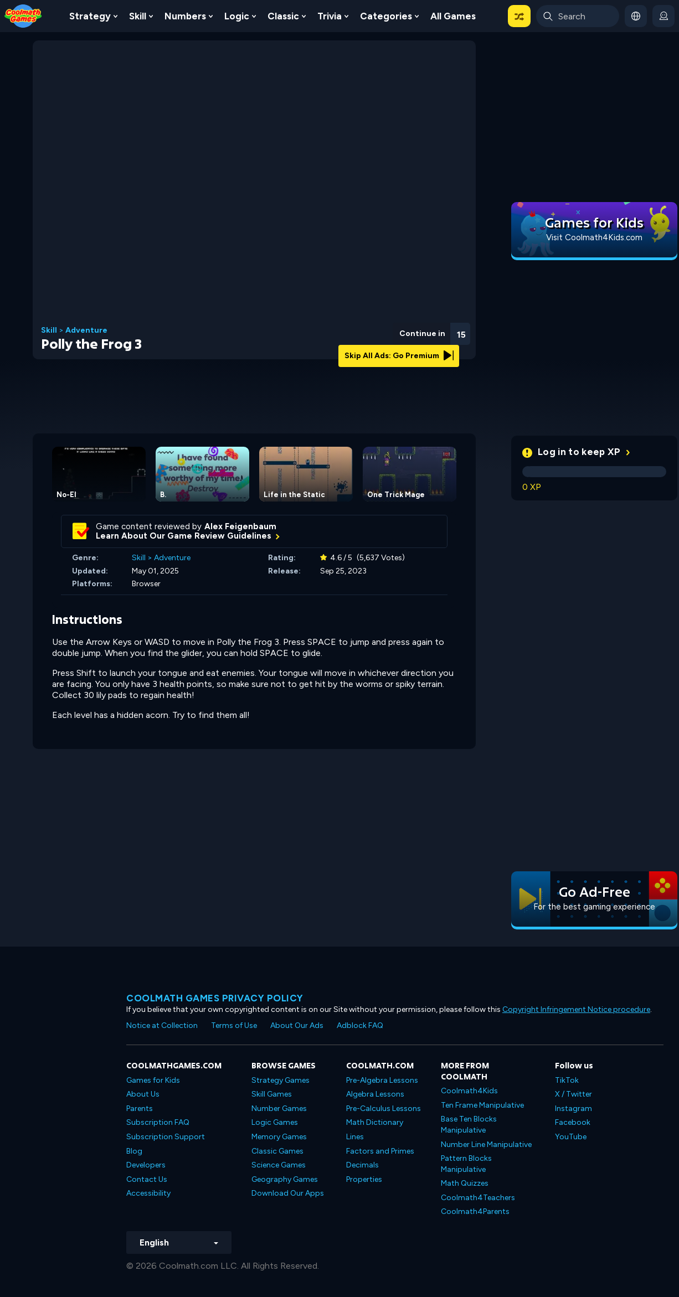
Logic (236, 16)
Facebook (572, 1122)
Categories (386, 16)
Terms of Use (234, 1025)
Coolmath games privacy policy (215, 998)
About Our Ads (296, 1025)
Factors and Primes (380, 1151)
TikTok (567, 1080)
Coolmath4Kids (469, 1091)
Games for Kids (153, 1080)
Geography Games (284, 1179)
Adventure (86, 330)
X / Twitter (573, 1094)
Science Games (278, 1165)
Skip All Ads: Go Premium (399, 355)
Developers (146, 1165)
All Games (453, 16)
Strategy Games (280, 1080)
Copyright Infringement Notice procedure (576, 1009)
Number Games (279, 1108)
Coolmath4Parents (475, 1211)
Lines (355, 1136)
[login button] (663, 16)
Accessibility (148, 1193)
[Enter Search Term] (577, 16)
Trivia (329, 16)
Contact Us (146, 1179)
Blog (134, 1151)
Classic (283, 16)
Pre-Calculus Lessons (383, 1108)
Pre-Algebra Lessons (382, 1080)
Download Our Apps (287, 1193)
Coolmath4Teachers (478, 1197)
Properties (364, 1179)
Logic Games (274, 1122)
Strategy (90, 16)
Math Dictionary (374, 1122)
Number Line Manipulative (486, 1144)
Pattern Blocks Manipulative (466, 1164)
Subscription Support (165, 1136)
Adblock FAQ (360, 1025)
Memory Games (279, 1136)
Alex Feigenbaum (240, 526)
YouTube (571, 1136)
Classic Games (277, 1151)
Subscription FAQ (157, 1122)
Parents (139, 1108)
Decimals (362, 1165)
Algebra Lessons (375, 1094)
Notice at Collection (162, 1025)
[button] (519, 16)
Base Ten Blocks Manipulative (469, 1124)
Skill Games (271, 1094)
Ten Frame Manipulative (482, 1105)
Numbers (185, 16)
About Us (143, 1094)
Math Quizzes (464, 1183)
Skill (137, 16)
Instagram (573, 1108)
